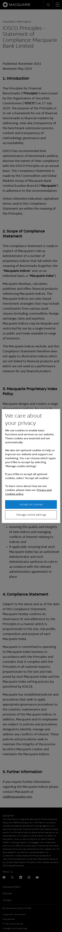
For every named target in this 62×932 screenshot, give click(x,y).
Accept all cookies (31, 504)
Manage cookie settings (31, 514)
